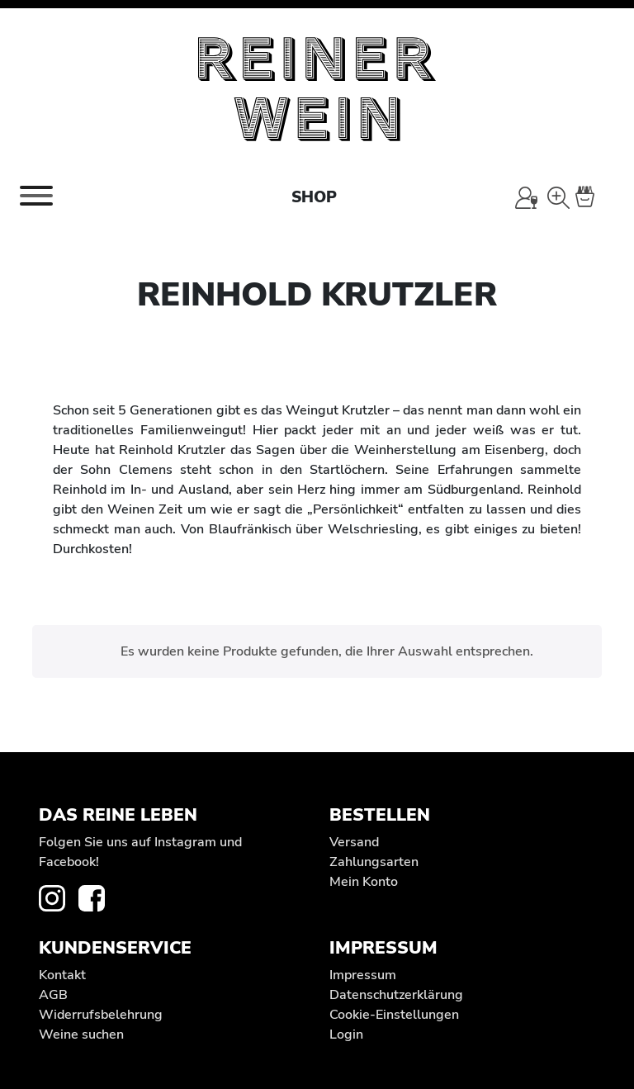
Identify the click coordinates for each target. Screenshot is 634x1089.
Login (346, 1034)
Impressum (362, 975)
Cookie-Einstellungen (394, 1015)
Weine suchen (81, 1034)
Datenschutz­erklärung (396, 995)
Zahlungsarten (374, 862)
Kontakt (62, 975)
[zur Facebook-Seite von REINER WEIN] (98, 897)
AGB (53, 995)
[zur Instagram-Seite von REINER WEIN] (58, 897)
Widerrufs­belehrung (101, 1015)
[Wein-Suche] (558, 198)
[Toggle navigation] (36, 196)
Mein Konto (363, 882)
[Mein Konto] (526, 198)
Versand (354, 842)
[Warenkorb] (594, 198)
